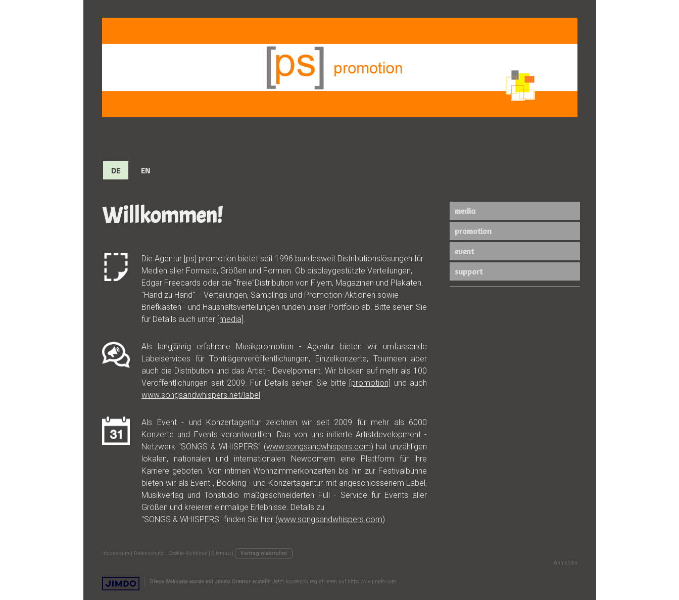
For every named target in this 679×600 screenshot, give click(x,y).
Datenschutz (149, 553)
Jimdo (120, 583)
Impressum (115, 553)
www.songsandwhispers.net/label (200, 395)
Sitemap (221, 553)
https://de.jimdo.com (372, 581)
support (468, 271)
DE (115, 170)
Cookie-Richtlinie (187, 553)
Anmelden (565, 563)
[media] (230, 319)
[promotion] (370, 383)
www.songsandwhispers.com (318, 446)
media (465, 211)
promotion (473, 231)
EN (145, 170)
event (464, 251)
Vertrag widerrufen (263, 553)
